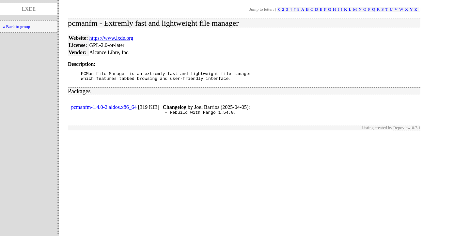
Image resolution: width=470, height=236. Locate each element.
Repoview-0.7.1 (406, 130)
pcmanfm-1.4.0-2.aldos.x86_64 (104, 109)
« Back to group (16, 26)
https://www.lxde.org (111, 38)
